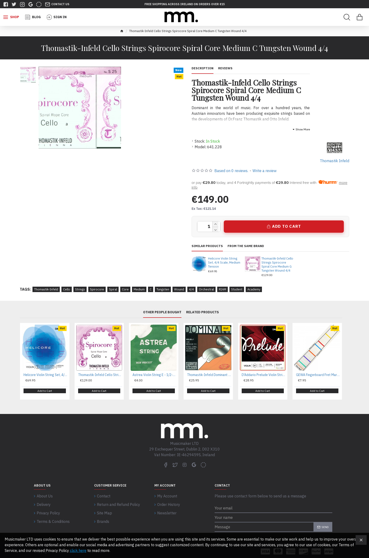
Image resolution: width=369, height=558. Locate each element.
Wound (179, 289)
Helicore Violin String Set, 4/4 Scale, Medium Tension (224, 263)
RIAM (222, 289)
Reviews (225, 68)
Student (236, 289)
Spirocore (97, 289)
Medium (139, 289)
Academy (253, 289)
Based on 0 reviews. (231, 170)
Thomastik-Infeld (46, 289)
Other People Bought (162, 312)
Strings (80, 289)
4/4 (191, 289)
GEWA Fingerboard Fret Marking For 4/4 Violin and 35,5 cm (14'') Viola (318, 375)
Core (125, 289)
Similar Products (207, 246)
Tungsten (162, 289)
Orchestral (206, 289)
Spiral (113, 289)
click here (78, 550)
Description (202, 68)
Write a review (265, 170)
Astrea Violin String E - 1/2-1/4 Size (154, 375)
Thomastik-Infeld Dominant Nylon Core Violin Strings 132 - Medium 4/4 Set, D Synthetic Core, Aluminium (209, 375)
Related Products (202, 312)
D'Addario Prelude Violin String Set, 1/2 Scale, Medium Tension (264, 375)
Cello (66, 289)
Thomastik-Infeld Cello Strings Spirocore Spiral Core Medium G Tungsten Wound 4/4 (277, 265)
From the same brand (246, 246)
